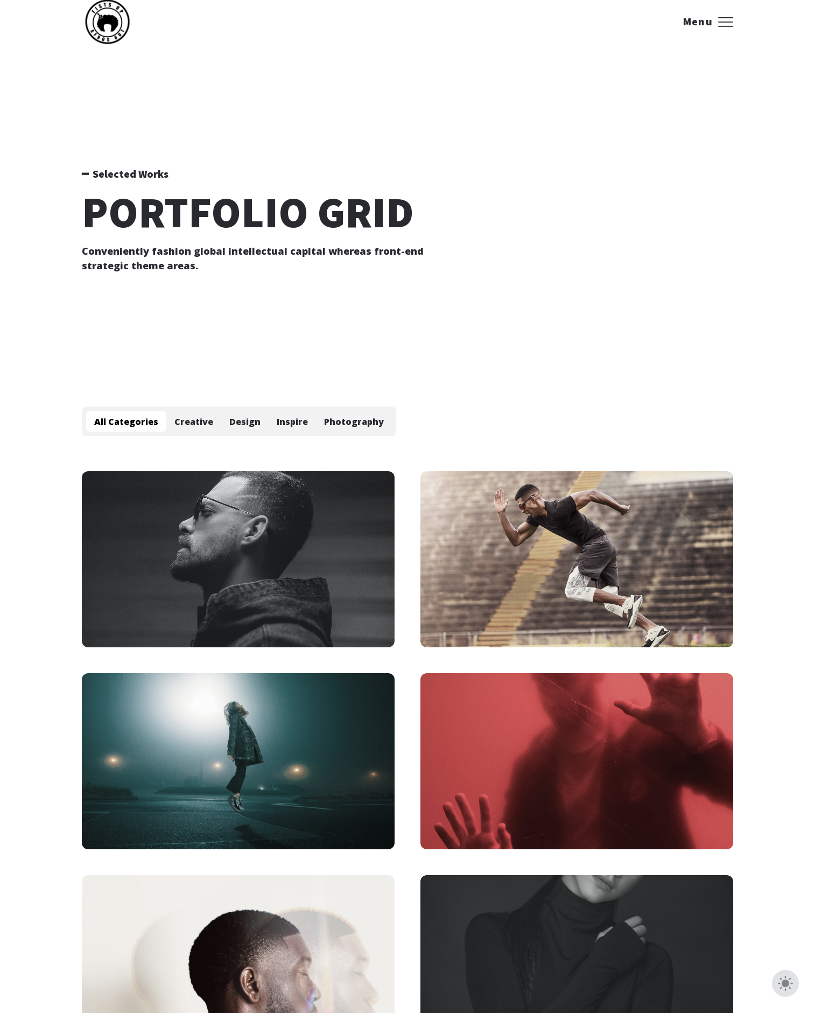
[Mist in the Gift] (576, 559)
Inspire (292, 422)
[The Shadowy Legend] (238, 559)
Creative (193, 422)
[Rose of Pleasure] (576, 761)
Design (245, 422)
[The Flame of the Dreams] (238, 761)
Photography (354, 422)
